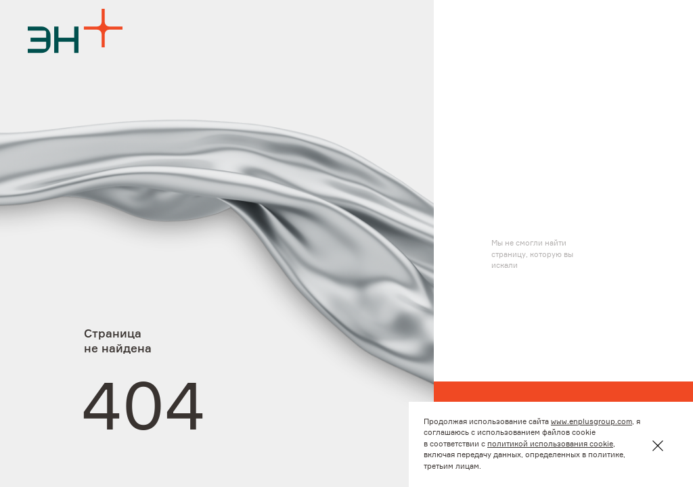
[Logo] (75, 31)
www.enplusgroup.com (591, 421)
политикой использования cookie (550, 444)
